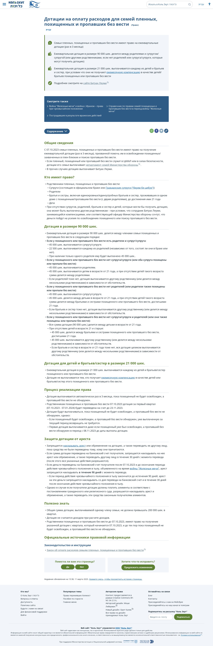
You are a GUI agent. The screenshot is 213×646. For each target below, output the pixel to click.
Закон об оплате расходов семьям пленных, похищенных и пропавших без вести (95, 550)
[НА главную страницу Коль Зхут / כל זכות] (18, 4)
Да (67, 566)
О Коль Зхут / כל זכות (30, 595)
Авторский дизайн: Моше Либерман (118, 605)
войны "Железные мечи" (144, 468)
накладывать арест (74, 445)
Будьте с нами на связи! (32, 608)
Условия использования (191, 635)
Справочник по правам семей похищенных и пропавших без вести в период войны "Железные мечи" (135, 109)
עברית (201, 4)
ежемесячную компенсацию (123, 72)
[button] (4, 4)
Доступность (26, 602)
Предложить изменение (138, 567)
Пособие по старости (73, 598)
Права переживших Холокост (76, 595)
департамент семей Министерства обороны (112, 164)
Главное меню (70, 602)
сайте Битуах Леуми (95, 83)
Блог (150, 595)
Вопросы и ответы (29, 598)
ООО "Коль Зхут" (123, 628)
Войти (23, 615)
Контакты (152, 598)
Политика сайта (28, 605)
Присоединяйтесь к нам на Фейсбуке (165, 602)
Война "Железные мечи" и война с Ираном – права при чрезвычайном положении (76, 107)
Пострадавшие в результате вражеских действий (75, 115)
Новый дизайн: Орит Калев (118, 609)
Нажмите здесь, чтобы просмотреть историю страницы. (115, 579)
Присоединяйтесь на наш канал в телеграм (168, 605)
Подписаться (183, 617)
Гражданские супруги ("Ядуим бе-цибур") (130, 187)
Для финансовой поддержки (34, 611)
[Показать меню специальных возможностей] (209, 4)
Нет (82, 566)
